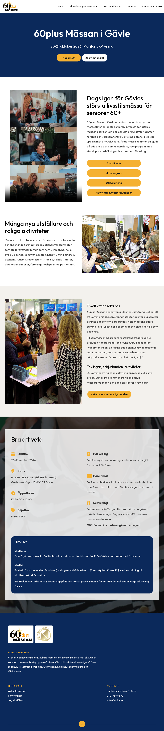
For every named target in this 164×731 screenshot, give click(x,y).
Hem (59, 6)
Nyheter (130, 6)
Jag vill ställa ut (95, 57)
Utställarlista (105, 174)
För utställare (109, 6)
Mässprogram (141, 163)
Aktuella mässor (17, 676)
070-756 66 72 (115, 681)
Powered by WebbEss (139, 719)
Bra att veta (105, 163)
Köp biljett (68, 57)
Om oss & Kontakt (151, 6)
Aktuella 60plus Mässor (81, 6)
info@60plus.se (115, 685)
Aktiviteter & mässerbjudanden (141, 176)
